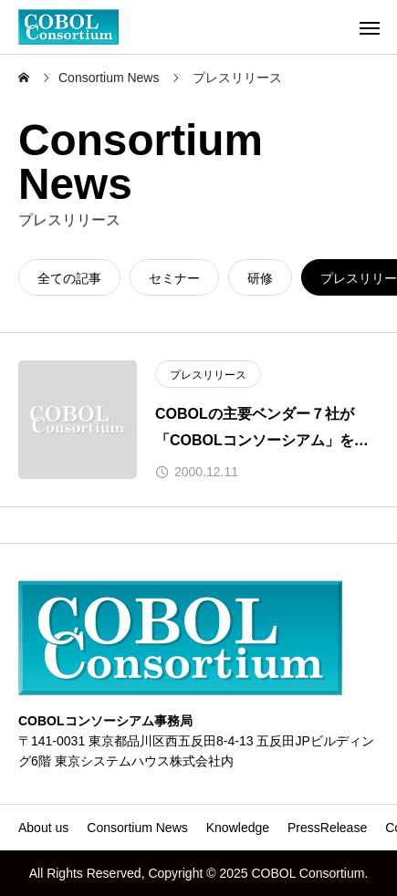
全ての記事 (69, 278)
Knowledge (237, 827)
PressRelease (327, 827)
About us (43, 827)
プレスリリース (208, 375)
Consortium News (137, 827)
